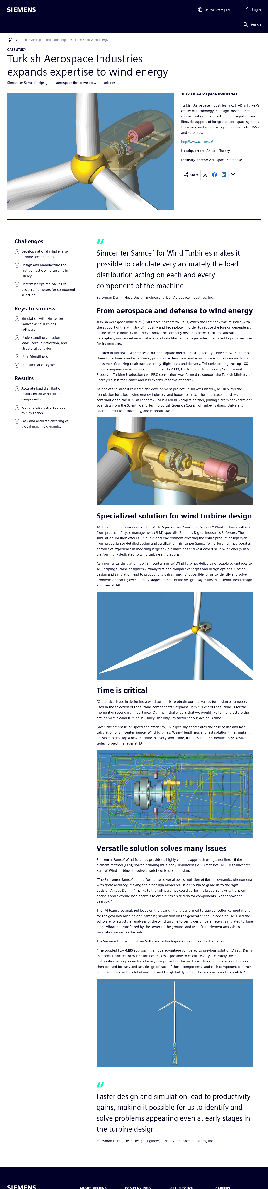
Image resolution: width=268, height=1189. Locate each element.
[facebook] (214, 175)
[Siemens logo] (21, 10)
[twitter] (205, 175)
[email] (233, 175)
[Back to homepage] (10, 40)
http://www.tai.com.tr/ (197, 142)
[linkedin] (223, 175)
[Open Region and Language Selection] (214, 10)
